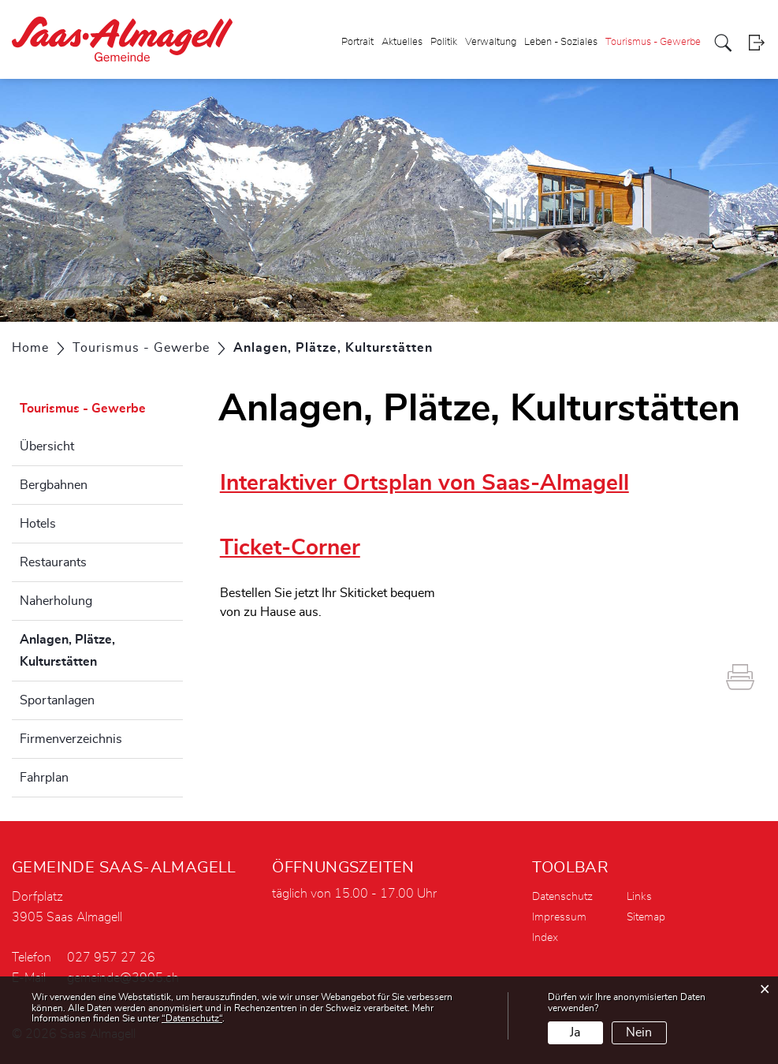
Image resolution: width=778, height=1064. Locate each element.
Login (756, 43)
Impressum (559, 917)
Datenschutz (562, 896)
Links (639, 896)
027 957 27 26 (111, 957)
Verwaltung (490, 42)
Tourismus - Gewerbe (653, 42)
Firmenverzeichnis (71, 739)
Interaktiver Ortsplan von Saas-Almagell (424, 483)
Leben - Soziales (560, 42)
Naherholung (56, 601)
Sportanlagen (57, 700)
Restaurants (53, 562)
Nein (639, 1032)
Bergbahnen (53, 485)
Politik (443, 42)
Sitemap (646, 917)
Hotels (38, 523)
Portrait (357, 42)
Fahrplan (44, 777)
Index (545, 937)
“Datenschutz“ (192, 1018)
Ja (575, 1032)
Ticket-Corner (290, 548)
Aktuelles (402, 42)
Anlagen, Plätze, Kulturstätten (98, 650)
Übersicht (47, 446)
